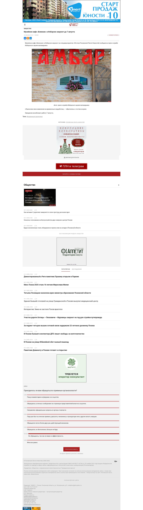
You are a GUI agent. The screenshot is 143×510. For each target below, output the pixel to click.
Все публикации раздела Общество (71, 233)
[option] (40, 197)
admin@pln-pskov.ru (30, 499)
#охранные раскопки (35, 117)
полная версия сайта (71, 480)
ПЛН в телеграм (71, 166)
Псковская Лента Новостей (75, 122)
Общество (29, 184)
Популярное (65, 269)
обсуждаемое (77, 269)
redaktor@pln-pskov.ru (30, 496)
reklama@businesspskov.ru (32, 504)
